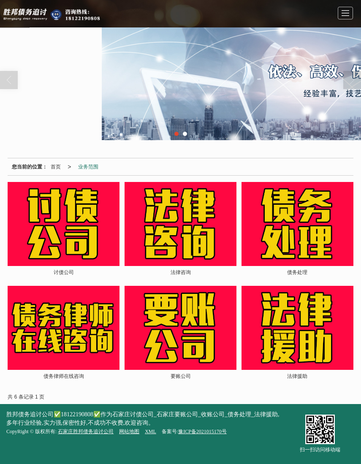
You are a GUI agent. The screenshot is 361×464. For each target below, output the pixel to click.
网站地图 (129, 431)
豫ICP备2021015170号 (202, 431)
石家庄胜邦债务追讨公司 (86, 431)
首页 (56, 167)
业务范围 (88, 167)
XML (150, 431)
